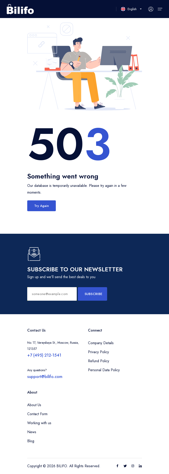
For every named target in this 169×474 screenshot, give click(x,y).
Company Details (101, 343)
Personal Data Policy (104, 370)
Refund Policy (98, 361)
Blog (30, 441)
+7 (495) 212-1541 (44, 355)
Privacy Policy (98, 352)
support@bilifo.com (44, 377)
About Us (34, 405)
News (31, 432)
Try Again (41, 205)
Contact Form (37, 414)
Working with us (39, 423)
